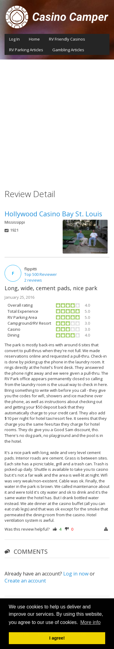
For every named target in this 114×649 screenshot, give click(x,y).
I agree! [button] (57, 638)
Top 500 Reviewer (40, 274)
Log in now (75, 573)
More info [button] (90, 622)
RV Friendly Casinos (67, 39)
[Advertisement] (57, 120)
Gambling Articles (68, 49)
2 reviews (33, 280)
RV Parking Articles (26, 49)
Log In (14, 39)
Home (34, 39)
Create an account (25, 580)
